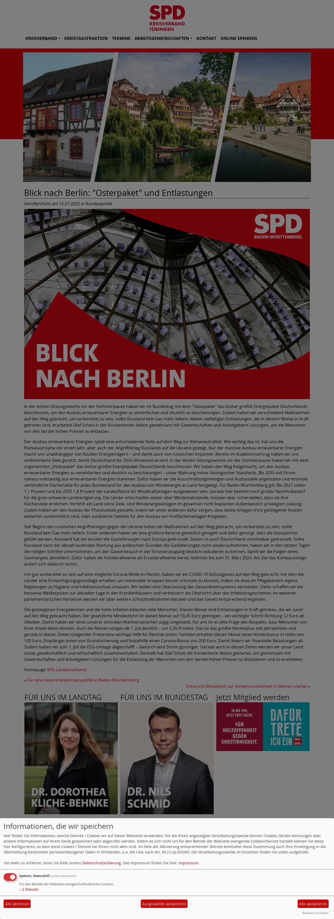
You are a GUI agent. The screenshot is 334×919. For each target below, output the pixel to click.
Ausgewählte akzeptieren (164, 903)
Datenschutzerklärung (101, 862)
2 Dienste (28, 889)
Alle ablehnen (17, 903)
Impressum (188, 862)
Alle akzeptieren (313, 903)
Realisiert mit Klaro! (315, 913)
